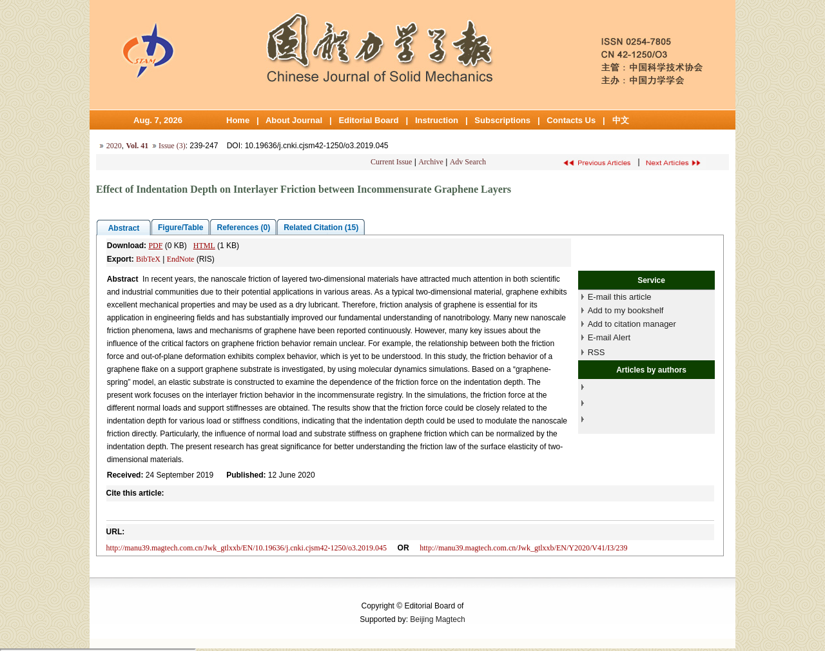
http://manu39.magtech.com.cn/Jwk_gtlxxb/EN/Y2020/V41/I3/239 (523, 547)
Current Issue (391, 161)
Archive (430, 161)
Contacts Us (571, 120)
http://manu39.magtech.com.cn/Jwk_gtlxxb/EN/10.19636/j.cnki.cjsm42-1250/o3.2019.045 (246, 547)
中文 (620, 120)
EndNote (181, 259)
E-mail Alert (609, 337)
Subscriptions (502, 120)
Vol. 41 (137, 145)
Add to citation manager (632, 324)
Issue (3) (172, 145)
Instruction (436, 120)
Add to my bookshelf (626, 310)
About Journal (294, 120)
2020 (114, 145)
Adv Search (468, 161)
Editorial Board (368, 120)
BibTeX (148, 259)
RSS (596, 352)
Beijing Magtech (437, 619)
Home (237, 120)
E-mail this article (620, 297)
